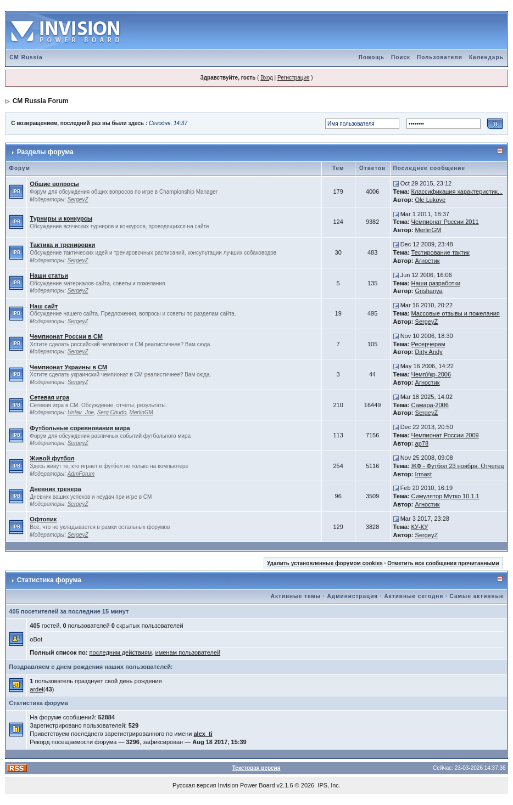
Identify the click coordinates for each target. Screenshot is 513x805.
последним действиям (121, 652)
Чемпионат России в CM (66, 336)
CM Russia (25, 57)
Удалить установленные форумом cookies (325, 563)
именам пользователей (188, 652)
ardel (36, 689)
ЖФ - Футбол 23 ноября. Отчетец (457, 466)
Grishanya (429, 291)
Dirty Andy (429, 351)
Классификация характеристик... (457, 191)
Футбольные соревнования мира (80, 428)
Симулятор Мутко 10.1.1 (445, 496)
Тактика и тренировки (62, 244)
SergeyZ (78, 199)
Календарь (486, 57)
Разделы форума (45, 152)
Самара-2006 (430, 405)
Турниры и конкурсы (61, 218)
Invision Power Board (246, 785)
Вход (266, 78)
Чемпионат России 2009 (445, 435)
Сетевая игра (49, 397)
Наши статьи (49, 275)
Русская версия (194, 785)
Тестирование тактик (440, 252)
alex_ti (202, 733)
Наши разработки (436, 283)
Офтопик (43, 519)
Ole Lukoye (430, 199)
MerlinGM (428, 230)
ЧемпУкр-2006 (431, 374)
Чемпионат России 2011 (445, 221)
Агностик (427, 260)
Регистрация (293, 78)
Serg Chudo (111, 412)
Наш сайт (44, 306)
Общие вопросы (54, 184)
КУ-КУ (419, 526)
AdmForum (81, 474)
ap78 (421, 443)
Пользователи (439, 57)
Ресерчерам (428, 344)
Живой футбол (52, 458)
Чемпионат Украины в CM (68, 367)
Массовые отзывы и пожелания (455, 313)
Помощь (371, 57)
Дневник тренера (55, 489)
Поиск (400, 57)
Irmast (423, 474)
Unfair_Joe (81, 412)
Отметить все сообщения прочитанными (443, 563)
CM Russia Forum (41, 101)
